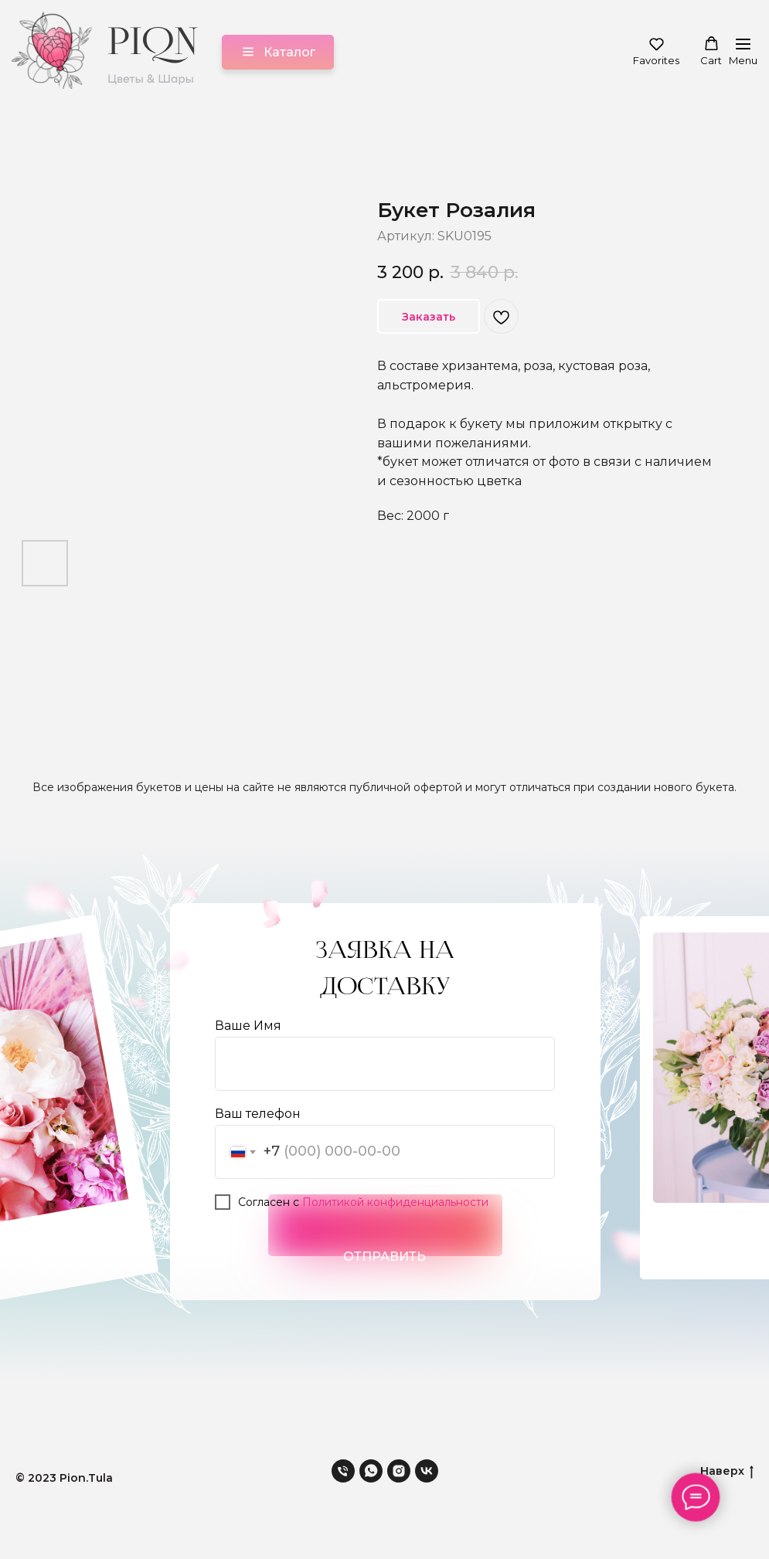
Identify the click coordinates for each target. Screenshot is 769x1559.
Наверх (727, 1470)
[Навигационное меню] (743, 52)
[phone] (343, 1471)
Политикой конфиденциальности (395, 1202)
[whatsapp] (371, 1471)
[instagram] (398, 1471)
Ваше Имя (248, 1025)
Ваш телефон (258, 1113)
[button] (656, 51)
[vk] (426, 1471)
